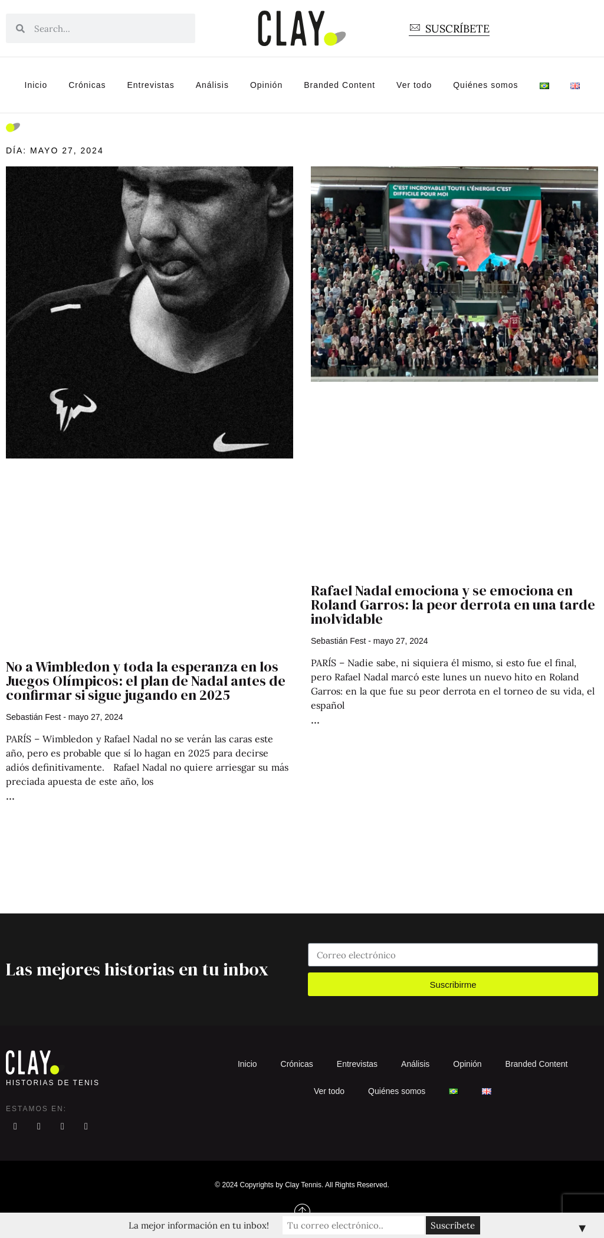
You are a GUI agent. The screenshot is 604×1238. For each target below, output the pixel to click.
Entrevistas (150, 85)
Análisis (212, 85)
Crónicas (87, 85)
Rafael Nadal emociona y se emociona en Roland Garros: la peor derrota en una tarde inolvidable (453, 604)
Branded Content (339, 85)
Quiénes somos (485, 85)
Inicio (36, 85)
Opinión (266, 85)
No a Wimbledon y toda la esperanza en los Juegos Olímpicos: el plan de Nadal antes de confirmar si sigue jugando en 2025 (145, 681)
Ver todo (414, 85)
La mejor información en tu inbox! (199, 1225)
